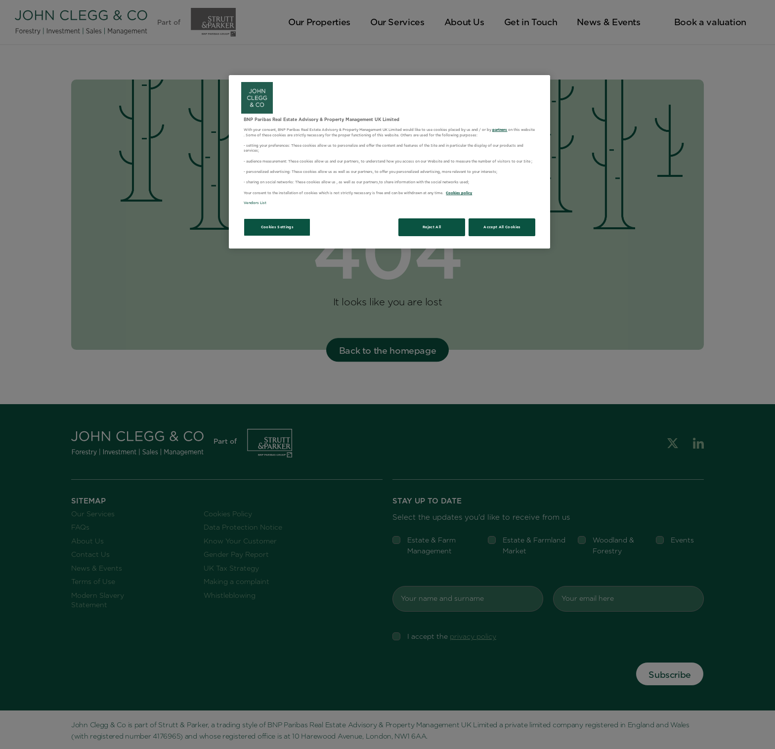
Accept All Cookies (501, 227)
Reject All (432, 227)
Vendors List (255, 203)
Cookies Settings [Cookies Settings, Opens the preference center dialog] (277, 227)
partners (499, 129)
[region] (389, 162)
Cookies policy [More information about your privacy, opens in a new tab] (459, 193)
